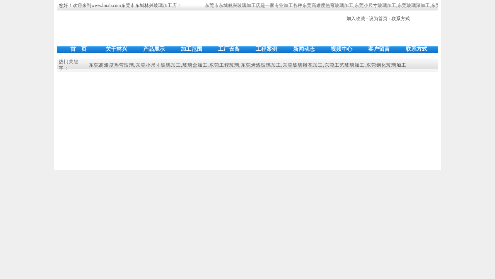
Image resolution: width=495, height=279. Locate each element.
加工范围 (191, 49)
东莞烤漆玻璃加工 (261, 65)
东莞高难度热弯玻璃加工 (328, 5)
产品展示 (154, 49)
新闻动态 (304, 49)
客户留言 (379, 49)
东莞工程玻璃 (224, 65)
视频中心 (341, 49)
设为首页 (378, 18)
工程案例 (266, 49)
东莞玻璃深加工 (414, 5)
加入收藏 (355, 18)
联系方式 (400, 18)
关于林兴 (116, 49)
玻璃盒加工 (195, 65)
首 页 (78, 49)
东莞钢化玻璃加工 (386, 65)
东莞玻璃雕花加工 (303, 65)
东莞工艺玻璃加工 (344, 65)
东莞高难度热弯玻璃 (111, 65)
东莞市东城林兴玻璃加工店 (149, 5)
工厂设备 (229, 49)
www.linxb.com (106, 5)
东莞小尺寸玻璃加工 (376, 5)
